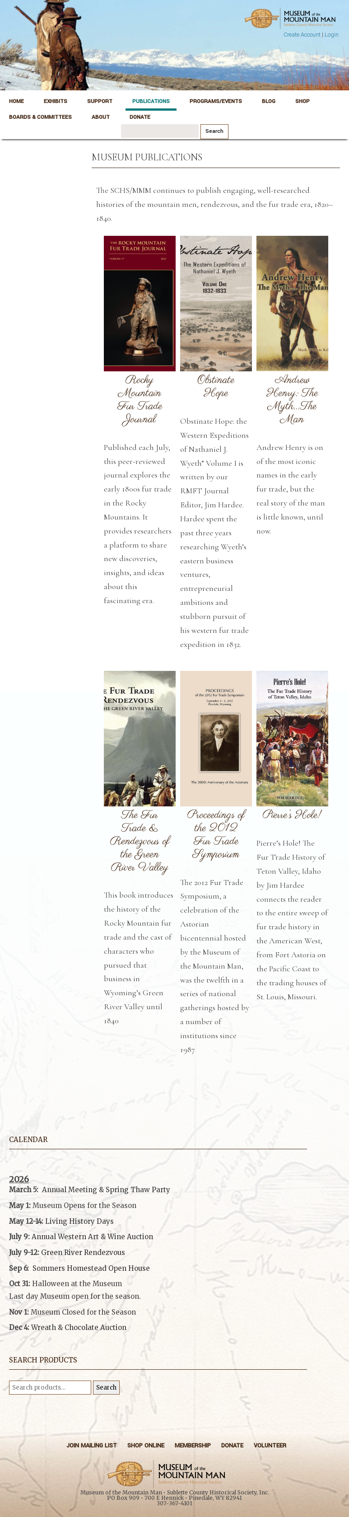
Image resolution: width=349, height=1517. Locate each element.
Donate (140, 117)
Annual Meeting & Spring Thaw (96, 1189)
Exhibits (55, 101)
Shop (302, 101)
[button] (158, 1306)
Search (106, 1387)
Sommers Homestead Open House (91, 1268)
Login (332, 35)
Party (160, 1189)
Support (99, 101)
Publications (151, 101)
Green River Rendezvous (83, 1252)
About (101, 117)
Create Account (302, 35)
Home (16, 101)
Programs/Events (216, 101)
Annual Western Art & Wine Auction (92, 1236)
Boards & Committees (40, 117)
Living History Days (79, 1221)
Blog (268, 101)
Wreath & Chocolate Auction (78, 1327)
